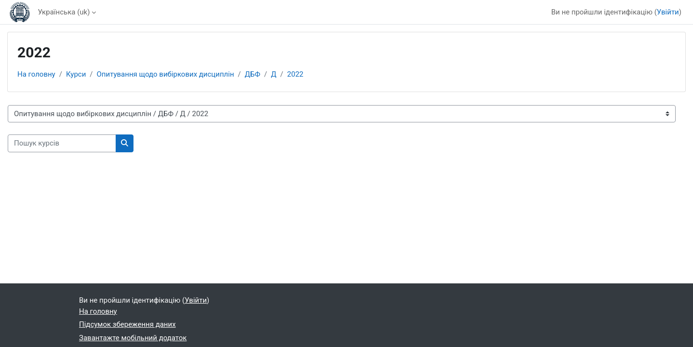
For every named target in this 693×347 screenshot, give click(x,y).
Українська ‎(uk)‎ (64, 12)
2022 (295, 74)
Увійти (668, 12)
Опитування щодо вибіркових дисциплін (165, 74)
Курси (76, 74)
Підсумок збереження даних (127, 324)
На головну (36, 74)
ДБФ (252, 74)
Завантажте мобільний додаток (133, 338)
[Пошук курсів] (62, 143)
